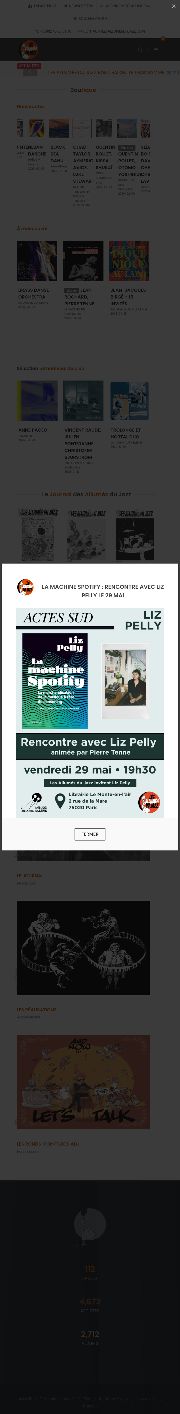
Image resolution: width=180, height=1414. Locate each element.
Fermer (90, 834)
